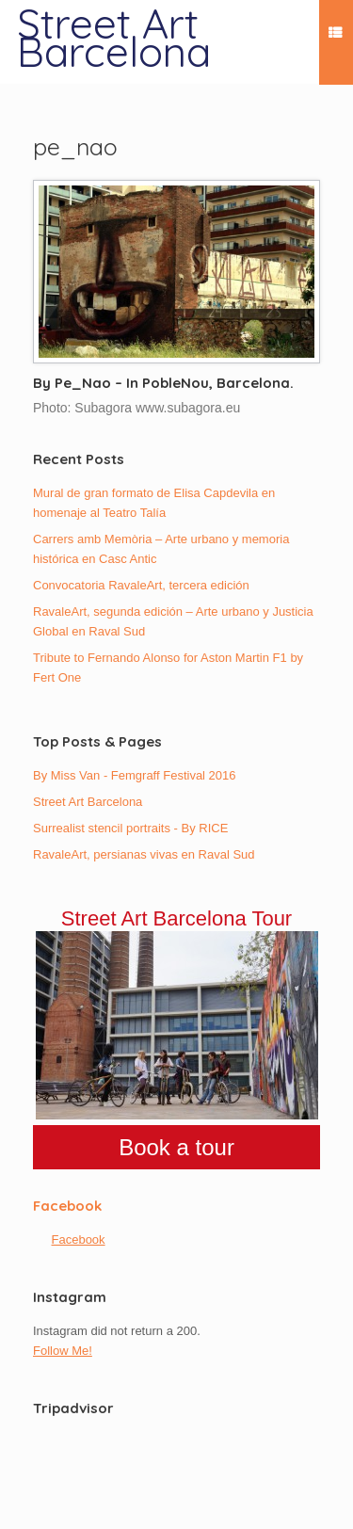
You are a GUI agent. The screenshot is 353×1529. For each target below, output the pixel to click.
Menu (335, 35)
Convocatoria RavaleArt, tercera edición (141, 585)
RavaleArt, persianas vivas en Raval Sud (144, 854)
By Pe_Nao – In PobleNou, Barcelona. (163, 383)
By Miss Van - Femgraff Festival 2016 (134, 775)
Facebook (67, 1206)
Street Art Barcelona (87, 802)
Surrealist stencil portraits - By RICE (130, 828)
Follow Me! (62, 1351)
